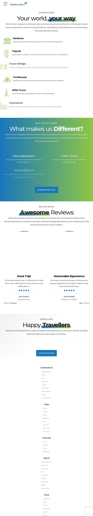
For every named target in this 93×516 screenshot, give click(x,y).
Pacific (44, 395)
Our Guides (44, 466)
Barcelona (46, 419)
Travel (44, 449)
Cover (44, 443)
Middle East (45, 389)
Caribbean (45, 382)
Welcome (45, 446)
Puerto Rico (46, 432)
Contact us (44, 476)
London (45, 412)
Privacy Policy (45, 490)
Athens (45, 416)
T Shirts (45, 506)
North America (46, 392)
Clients (43, 486)
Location (43, 480)
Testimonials (45, 483)
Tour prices (44, 470)
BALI (44, 422)
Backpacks (46, 510)
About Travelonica (46, 463)
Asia (43, 379)
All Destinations (46, 372)
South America (46, 399)
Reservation (46, 453)
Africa (43, 376)
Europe (44, 386)
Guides (45, 513)
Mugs (44, 503)
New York (46, 426)
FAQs (42, 473)
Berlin (44, 409)
